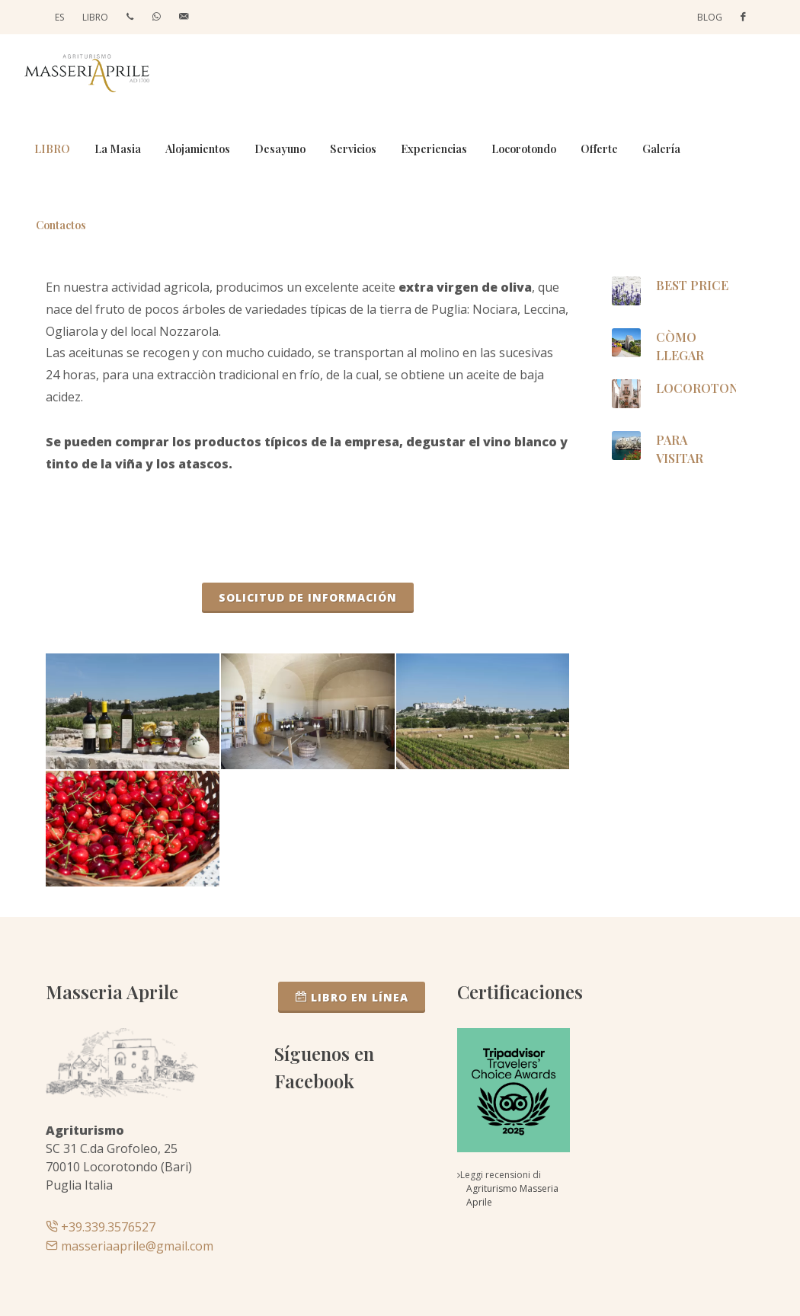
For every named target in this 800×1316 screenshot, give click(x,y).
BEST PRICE (691, 285)
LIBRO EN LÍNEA (351, 997)
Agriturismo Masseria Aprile (512, 1195)
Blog (709, 17)
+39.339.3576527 (100, 1227)
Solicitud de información (308, 597)
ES (59, 17)
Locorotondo (706, 388)
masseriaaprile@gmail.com (129, 1246)
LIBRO (95, 17)
